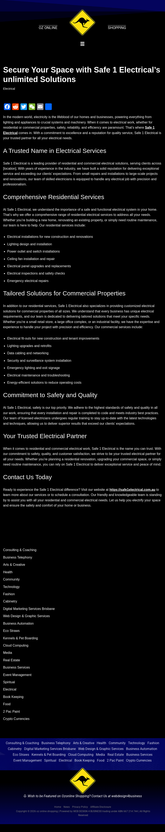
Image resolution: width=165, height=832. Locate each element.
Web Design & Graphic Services (26, 623)
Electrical (9, 88)
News (67, 814)
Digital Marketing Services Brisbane (29, 616)
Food (7, 711)
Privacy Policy (80, 814)
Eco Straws (11, 638)
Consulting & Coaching (20, 557)
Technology (11, 594)
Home (57, 814)
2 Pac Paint (11, 719)
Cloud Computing (16, 653)
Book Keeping (13, 704)
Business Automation (18, 630)
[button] (82, 44)
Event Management (17, 682)
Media (7, 660)
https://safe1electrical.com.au (133, 496)
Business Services (16, 675)
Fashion (9, 601)
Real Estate (11, 667)
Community (11, 586)
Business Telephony (17, 564)
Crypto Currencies (16, 726)
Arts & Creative (14, 571)
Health (8, 579)
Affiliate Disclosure (100, 814)
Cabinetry (10, 608)
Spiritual (9, 690)
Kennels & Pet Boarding (20, 645)
